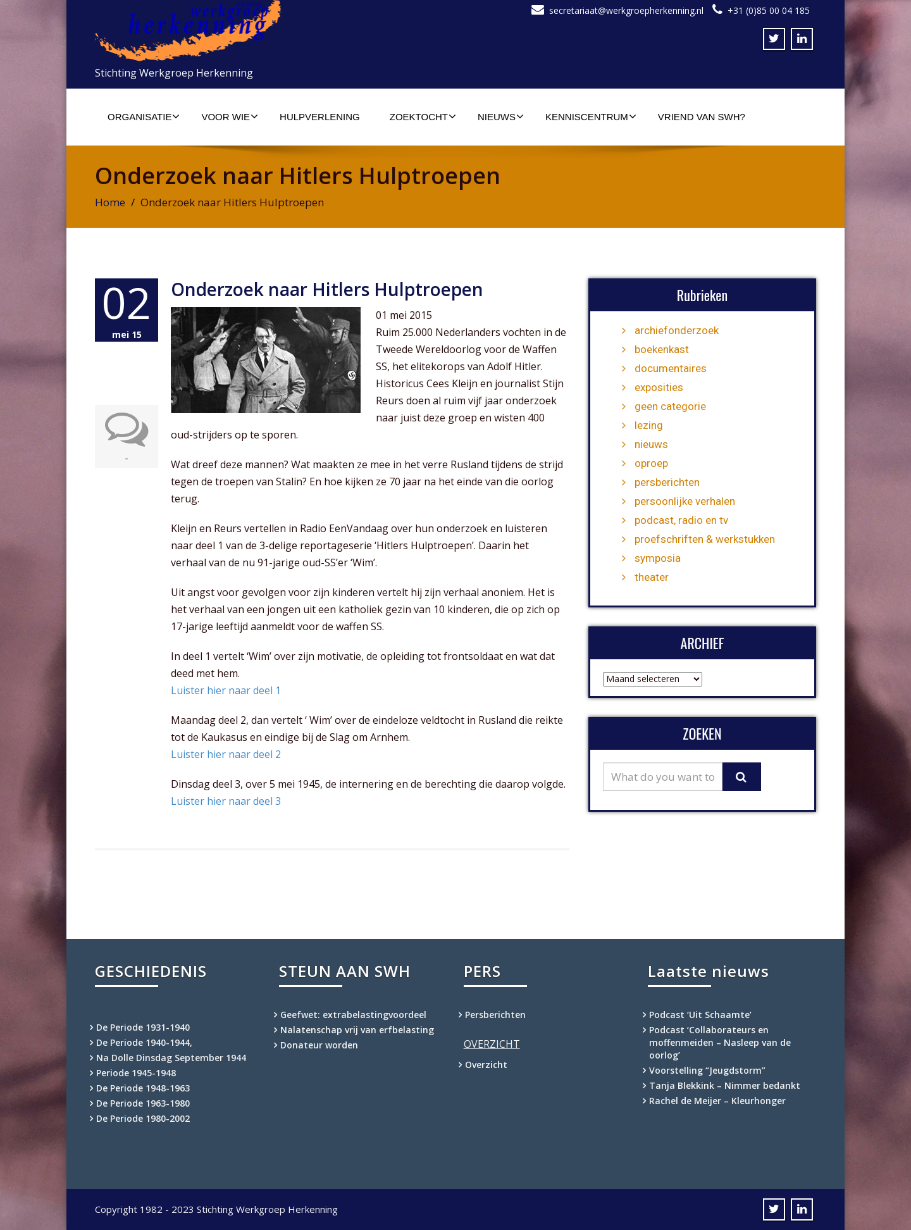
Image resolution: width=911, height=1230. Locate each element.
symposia (658, 558)
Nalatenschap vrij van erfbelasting (357, 1030)
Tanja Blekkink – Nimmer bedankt (724, 1085)
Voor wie (229, 116)
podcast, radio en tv (681, 520)
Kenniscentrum (590, 116)
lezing (649, 425)
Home (110, 202)
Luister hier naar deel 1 (226, 690)
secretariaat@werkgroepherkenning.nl (626, 10)
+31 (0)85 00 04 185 (769, 10)
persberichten (667, 482)
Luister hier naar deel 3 (226, 801)
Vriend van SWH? (701, 116)
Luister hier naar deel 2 (226, 754)
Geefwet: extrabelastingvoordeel (353, 1015)
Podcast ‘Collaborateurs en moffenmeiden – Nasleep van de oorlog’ (720, 1042)
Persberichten (495, 1015)
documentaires (671, 368)
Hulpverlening (320, 116)
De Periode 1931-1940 (143, 1027)
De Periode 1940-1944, (144, 1042)
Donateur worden (319, 1045)
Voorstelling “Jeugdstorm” (707, 1070)
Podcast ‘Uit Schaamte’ (700, 1015)
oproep (651, 463)
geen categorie (670, 406)
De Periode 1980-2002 (143, 1118)
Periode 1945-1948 (136, 1073)
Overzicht (486, 1065)
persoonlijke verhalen (685, 501)
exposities (659, 387)
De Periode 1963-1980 (143, 1103)
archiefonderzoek (677, 330)
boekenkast (662, 349)
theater (652, 577)
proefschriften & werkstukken (705, 539)
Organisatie (144, 116)
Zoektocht (423, 116)
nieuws (651, 444)
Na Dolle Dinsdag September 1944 (171, 1058)
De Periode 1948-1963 (143, 1088)
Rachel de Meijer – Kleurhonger (717, 1101)
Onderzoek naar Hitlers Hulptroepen (327, 289)
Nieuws (501, 116)
